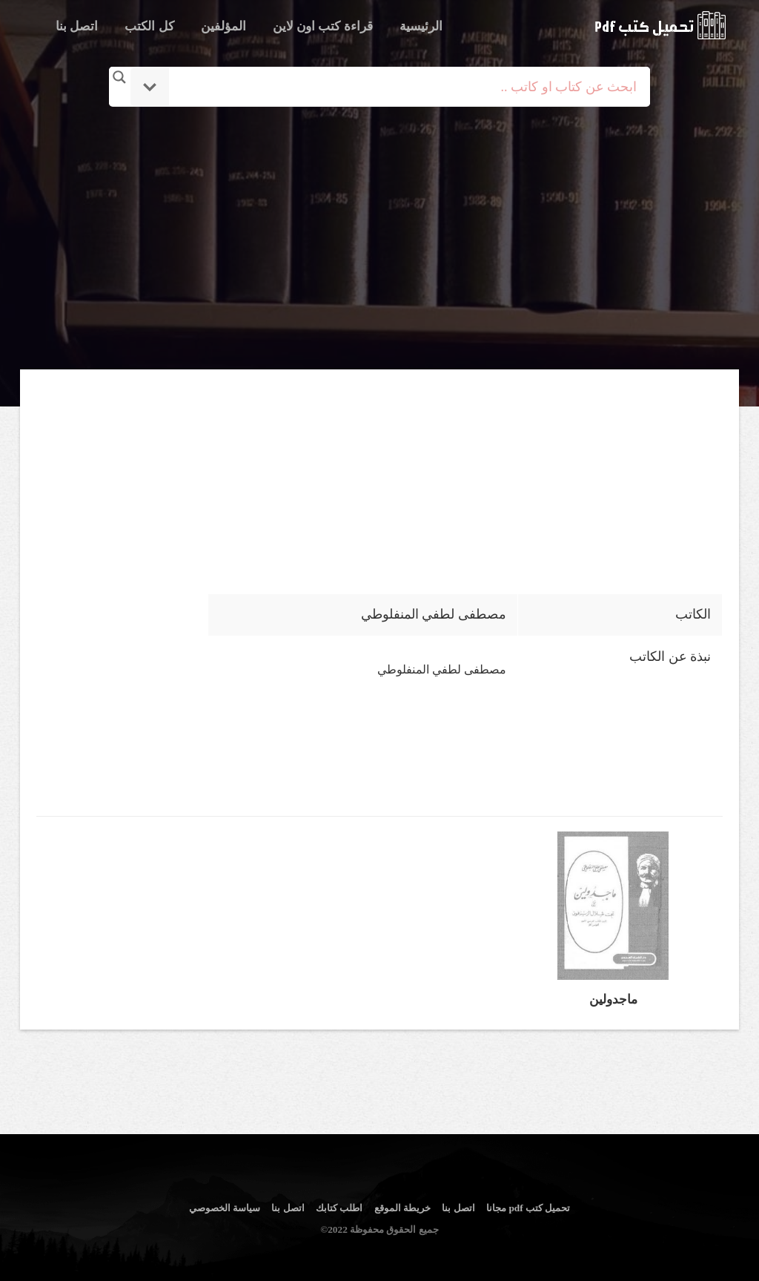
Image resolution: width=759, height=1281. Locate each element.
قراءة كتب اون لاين (323, 26)
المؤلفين (223, 26)
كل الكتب (149, 26)
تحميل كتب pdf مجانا (528, 1208)
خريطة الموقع (402, 1208)
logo (660, 25)
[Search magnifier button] (119, 77)
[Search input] (400, 86)
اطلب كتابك (339, 1208)
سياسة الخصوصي (224, 1208)
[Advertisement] (379, 239)
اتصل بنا (77, 26)
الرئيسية (421, 26)
